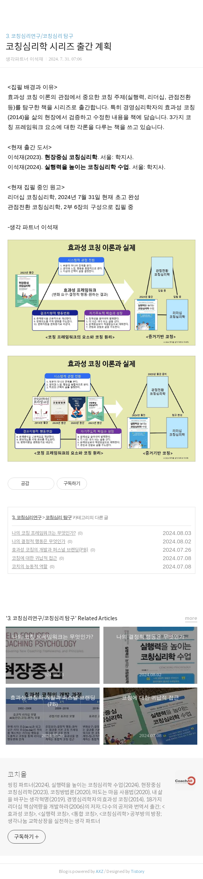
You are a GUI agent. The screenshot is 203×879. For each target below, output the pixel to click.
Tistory (137, 871)
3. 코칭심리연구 (26, 517)
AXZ (99, 871)
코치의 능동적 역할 (30, 566)
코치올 (17, 775)
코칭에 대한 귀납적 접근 (34, 558)
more (191, 618)
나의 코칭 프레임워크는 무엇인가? (44, 533)
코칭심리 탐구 (58, 517)
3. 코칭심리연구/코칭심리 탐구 (39, 36)
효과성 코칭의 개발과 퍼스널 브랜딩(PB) (50, 550)
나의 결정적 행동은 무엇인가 (38, 541)
